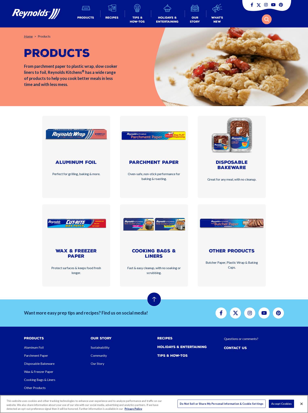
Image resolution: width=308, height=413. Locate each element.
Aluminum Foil (34, 347)
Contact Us (235, 348)
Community (99, 355)
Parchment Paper (36, 355)
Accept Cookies (281, 403)
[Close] (301, 403)
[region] (154, 404)
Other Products (35, 388)
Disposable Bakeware (39, 363)
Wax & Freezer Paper (38, 371)
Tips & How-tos (172, 356)
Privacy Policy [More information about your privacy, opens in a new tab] (133, 408)
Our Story (97, 363)
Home (28, 36)
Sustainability (100, 347)
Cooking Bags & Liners (39, 380)
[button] (85, 14)
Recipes (164, 338)
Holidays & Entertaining (182, 347)
